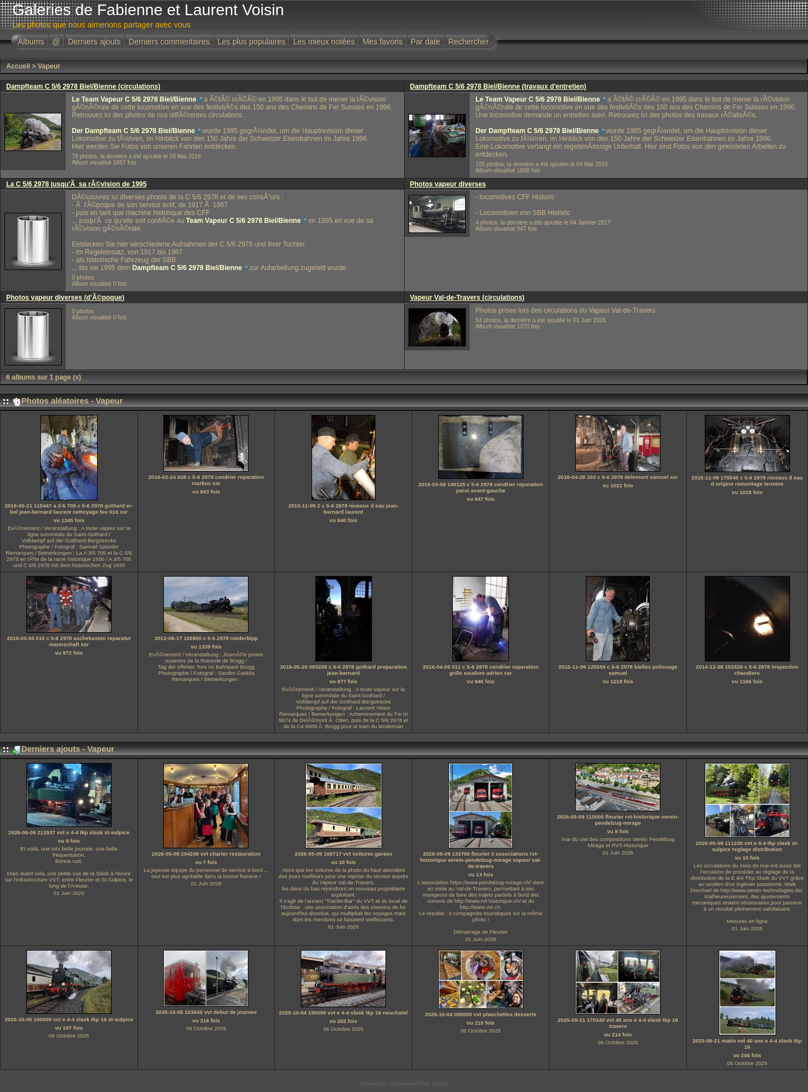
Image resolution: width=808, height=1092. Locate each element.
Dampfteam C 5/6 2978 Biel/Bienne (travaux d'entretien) (498, 86)
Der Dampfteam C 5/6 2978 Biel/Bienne (133, 131)
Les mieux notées (324, 41)
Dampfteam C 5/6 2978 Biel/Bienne (187, 268)
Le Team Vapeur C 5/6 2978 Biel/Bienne (134, 99)
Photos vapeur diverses (448, 184)
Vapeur (49, 66)
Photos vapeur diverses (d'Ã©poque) (65, 297)
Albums (31, 41)
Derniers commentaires (169, 41)
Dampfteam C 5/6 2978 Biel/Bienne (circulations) (83, 86)
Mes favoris (382, 41)
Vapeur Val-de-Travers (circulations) (467, 297)
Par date (425, 41)
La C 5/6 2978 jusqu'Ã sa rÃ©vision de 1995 (76, 184)
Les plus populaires (252, 41)
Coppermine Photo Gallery (418, 1083)
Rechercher (468, 41)
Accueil (18, 66)
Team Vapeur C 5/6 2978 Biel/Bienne (243, 221)
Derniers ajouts (94, 41)
